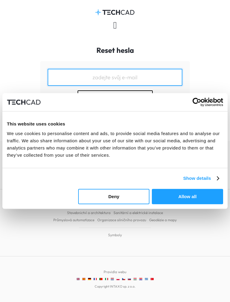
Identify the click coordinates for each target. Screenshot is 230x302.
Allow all (187, 196)
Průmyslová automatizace (73, 220)
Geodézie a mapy (163, 220)
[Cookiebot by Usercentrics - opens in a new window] (197, 102)
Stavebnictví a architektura (89, 212)
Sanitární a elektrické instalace (138, 212)
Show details (197, 178)
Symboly (115, 235)
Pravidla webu (115, 272)
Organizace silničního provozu (121, 220)
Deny (113, 196)
